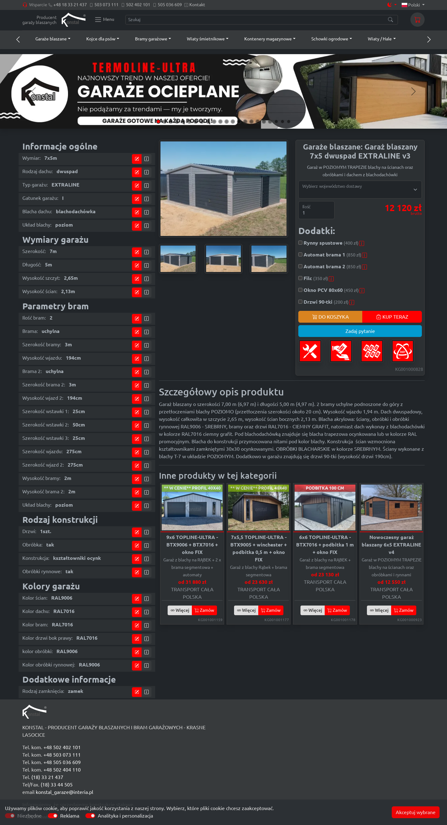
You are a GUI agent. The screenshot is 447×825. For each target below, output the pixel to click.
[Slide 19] (270, 121)
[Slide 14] (239, 121)
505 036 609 (170, 4)
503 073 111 (106, 4)
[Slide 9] (208, 121)
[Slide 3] (171, 121)
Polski (411, 4)
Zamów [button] (204, 610)
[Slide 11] (220, 121)
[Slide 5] (183, 121)
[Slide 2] (164, 121)
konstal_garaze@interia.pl (64, 792)
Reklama (69, 815)
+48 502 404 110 (62, 769)
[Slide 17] (257, 121)
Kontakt (197, 4)
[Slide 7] (195, 121)
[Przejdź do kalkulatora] (137, 159)
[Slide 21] (282, 121)
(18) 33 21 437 (47, 777)
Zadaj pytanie (360, 331)
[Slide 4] (177, 121)
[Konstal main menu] (104, 20)
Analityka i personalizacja (125, 815)
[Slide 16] (251, 121)
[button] (47, 38)
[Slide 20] (276, 121)
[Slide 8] (202, 121)
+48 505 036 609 (62, 762)
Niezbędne (29, 815)
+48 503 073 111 (62, 755)
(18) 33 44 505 (57, 784)
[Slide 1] (158, 121)
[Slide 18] (264, 121)
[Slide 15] (245, 121)
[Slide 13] (233, 121)
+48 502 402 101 (62, 747)
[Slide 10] (214, 121)
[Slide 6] (189, 121)
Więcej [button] (179, 610)
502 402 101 (138, 4)
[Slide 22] (289, 121)
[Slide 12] (226, 121)
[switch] (53, 815)
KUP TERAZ (392, 317)
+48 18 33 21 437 (70, 4)
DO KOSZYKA (330, 317)
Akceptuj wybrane (416, 812)
